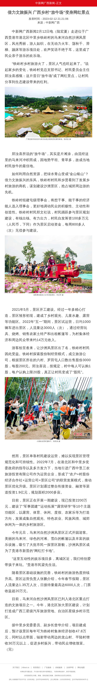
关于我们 (16, 667)
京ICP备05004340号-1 (80, 679)
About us (25, 667)
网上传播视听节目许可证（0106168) (21, 679)
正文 (59, 3)
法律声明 (70, 667)
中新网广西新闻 (45, 3)
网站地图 (81, 667)
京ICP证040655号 (42, 679)
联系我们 (36, 667)
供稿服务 (58, 667)
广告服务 (47, 667)
